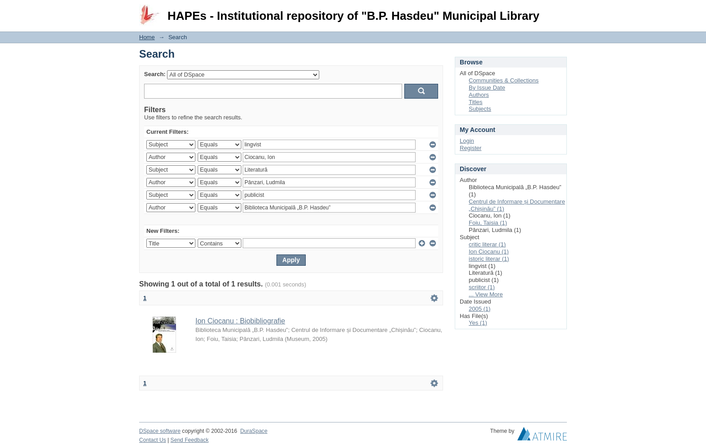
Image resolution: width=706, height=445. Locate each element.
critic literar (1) (487, 244)
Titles (476, 102)
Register (470, 148)
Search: (155, 74)
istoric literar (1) (489, 258)
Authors (479, 94)
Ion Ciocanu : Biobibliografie (240, 321)
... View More (486, 294)
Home (147, 37)
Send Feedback (190, 440)
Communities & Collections (504, 80)
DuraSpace (253, 431)
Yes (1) (478, 322)
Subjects (480, 108)
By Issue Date (487, 87)
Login (559, 11)
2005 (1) (479, 308)
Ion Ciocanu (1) (489, 251)
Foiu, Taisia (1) (488, 222)
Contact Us (152, 440)
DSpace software (160, 431)
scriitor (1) (482, 287)
